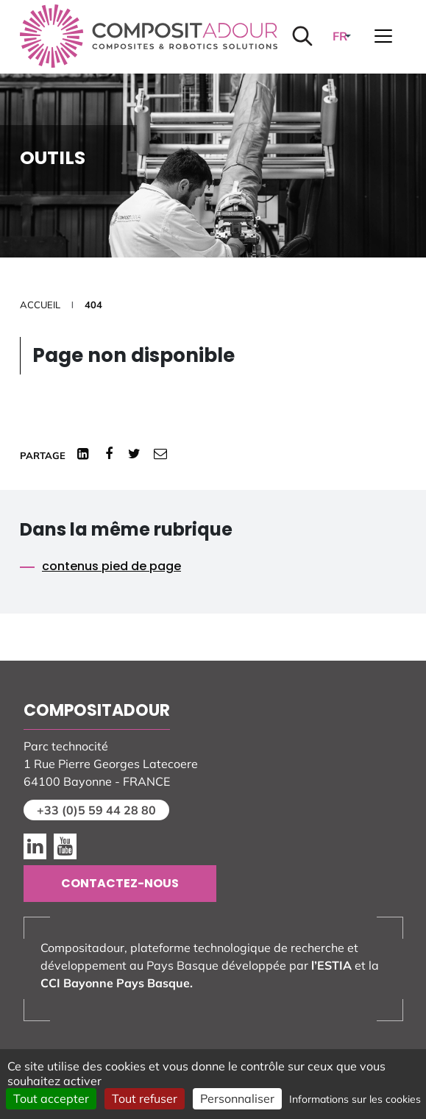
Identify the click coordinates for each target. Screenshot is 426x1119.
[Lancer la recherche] (302, 36)
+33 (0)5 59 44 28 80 (96, 810)
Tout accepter (51, 1098)
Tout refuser (144, 1098)
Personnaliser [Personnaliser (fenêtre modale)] (237, 1098)
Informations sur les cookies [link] (355, 1099)
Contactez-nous (120, 883)
